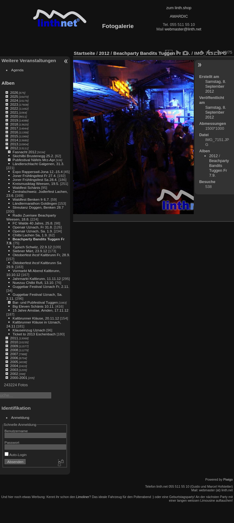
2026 (14, 92)
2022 (14, 108)
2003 (14, 370)
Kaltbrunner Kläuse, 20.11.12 (35, 318)
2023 (14, 104)
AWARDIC (179, 16)
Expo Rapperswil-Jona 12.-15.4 (37, 172)
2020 (14, 116)
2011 (14, 338)
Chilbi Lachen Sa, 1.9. (30, 235)
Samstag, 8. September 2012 (215, 86)
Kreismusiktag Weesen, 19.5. (35, 184)
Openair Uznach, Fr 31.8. (32, 227)
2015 (14, 136)
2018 (14, 124)
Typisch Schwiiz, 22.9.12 (32, 247)
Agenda (17, 70)
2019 (14, 120)
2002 (14, 374)
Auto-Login (16, 455)
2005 (14, 362)
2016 (14, 132)
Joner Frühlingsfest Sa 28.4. (34, 180)
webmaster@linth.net (183, 29)
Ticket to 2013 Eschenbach (34, 334)
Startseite (84, 53)
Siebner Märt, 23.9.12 (29, 251)
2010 (14, 342)
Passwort (12, 442)
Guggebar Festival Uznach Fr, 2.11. (40, 286)
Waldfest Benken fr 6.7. (31, 199)
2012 (14, 148)
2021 (14, 112)
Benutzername (16, 431)
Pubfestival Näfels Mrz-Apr (33, 160)
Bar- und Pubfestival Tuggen (35, 302)
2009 (14, 346)
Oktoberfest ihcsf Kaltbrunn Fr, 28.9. (41, 255)
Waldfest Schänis (26, 187)
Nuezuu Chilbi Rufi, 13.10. (33, 282)
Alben (8, 83)
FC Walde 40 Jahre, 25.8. (32, 223)
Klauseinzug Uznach (28, 330)
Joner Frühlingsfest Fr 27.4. (34, 176)
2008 (14, 350)
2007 (14, 354)
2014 (14, 140)
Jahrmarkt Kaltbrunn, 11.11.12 (36, 279)
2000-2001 (18, 378)
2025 (14, 96)
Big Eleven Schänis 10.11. (33, 306)
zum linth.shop (179, 7)
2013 (14, 144)
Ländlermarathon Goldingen (34, 203)
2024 (14, 100)
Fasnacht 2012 (24, 152)
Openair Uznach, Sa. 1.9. (32, 231)
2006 (14, 358)
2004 (14, 366)
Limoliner (82, 497)
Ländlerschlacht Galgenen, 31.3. (38, 164)
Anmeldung (20, 417)
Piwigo (228, 479)
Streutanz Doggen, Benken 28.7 (37, 207)
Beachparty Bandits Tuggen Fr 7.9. (151, 53)
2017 (14, 128)
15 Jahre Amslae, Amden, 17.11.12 (40, 310)
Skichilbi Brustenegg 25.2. (33, 156)
